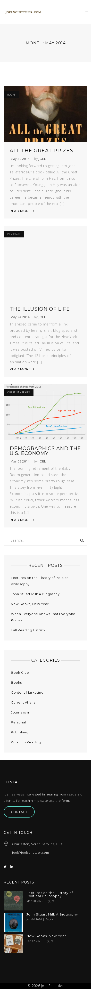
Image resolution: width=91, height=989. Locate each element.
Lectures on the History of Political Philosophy (49, 894)
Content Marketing (27, 692)
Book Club (20, 672)
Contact (19, 812)
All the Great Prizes (41, 151)
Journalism (20, 712)
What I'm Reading (26, 742)
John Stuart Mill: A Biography (35, 594)
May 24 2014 (20, 317)
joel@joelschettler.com (30, 852)
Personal (13, 234)
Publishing (19, 732)
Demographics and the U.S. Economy (45, 451)
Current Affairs (18, 392)
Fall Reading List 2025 (29, 630)
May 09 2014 (20, 461)
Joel (42, 158)
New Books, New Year (30, 604)
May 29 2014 (20, 158)
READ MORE (20, 211)
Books (11, 94)
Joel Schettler (52, 985)
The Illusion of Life (40, 309)
